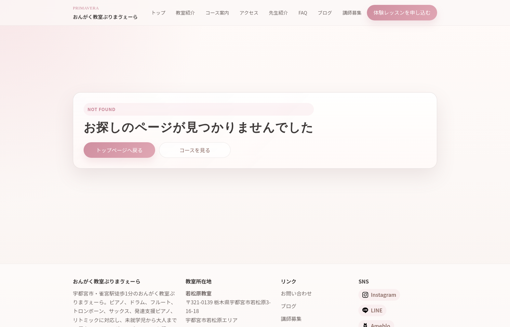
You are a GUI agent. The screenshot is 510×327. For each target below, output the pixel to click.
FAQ (302, 12)
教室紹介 (185, 12)
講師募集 (352, 12)
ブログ (325, 12)
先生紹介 (278, 12)
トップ (158, 12)
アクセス (248, 12)
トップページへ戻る (119, 150)
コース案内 (217, 12)
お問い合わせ (296, 293)
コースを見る (194, 150)
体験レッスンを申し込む (402, 12)
